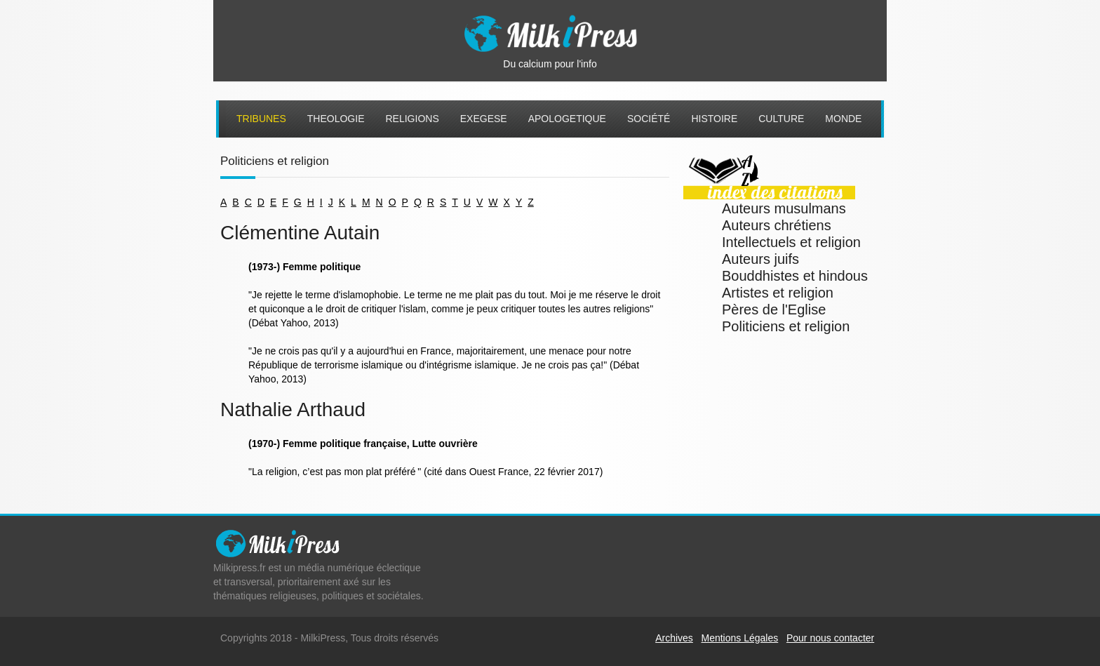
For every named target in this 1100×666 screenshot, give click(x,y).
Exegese (483, 118)
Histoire (714, 118)
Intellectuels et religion (791, 242)
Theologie (336, 118)
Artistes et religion (777, 292)
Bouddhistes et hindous (795, 276)
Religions (411, 118)
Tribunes (261, 118)
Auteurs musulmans (784, 208)
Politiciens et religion (786, 326)
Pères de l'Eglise (774, 309)
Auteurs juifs (760, 259)
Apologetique (567, 118)
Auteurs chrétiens (776, 225)
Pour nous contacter (830, 638)
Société (648, 118)
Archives (674, 638)
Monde (843, 118)
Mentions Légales (740, 638)
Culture (781, 118)
